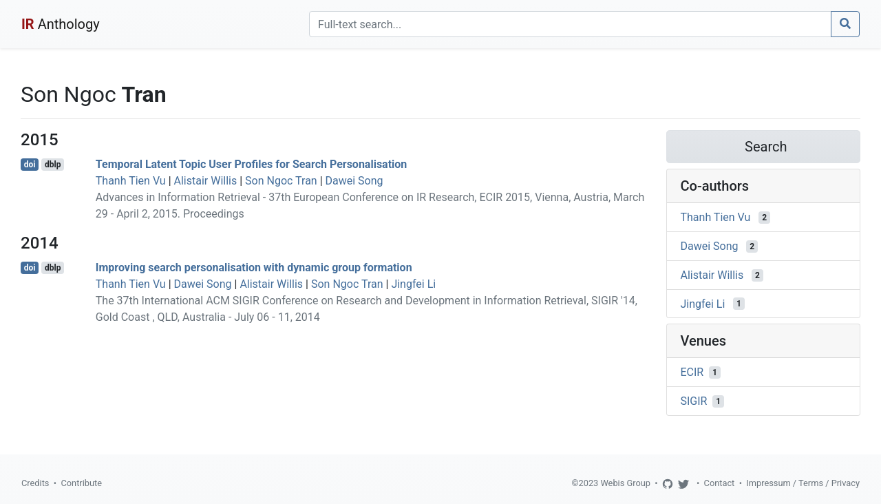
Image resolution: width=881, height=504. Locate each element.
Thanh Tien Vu (131, 180)
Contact (719, 483)
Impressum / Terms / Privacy (803, 483)
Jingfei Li (413, 284)
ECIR (692, 372)
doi (30, 164)
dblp (53, 164)
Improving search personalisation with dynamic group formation (254, 267)
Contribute (81, 483)
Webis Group (625, 483)
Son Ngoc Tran (281, 180)
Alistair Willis (205, 180)
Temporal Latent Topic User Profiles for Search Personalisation (251, 164)
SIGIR (694, 401)
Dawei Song (354, 180)
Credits (35, 483)
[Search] (570, 24)
